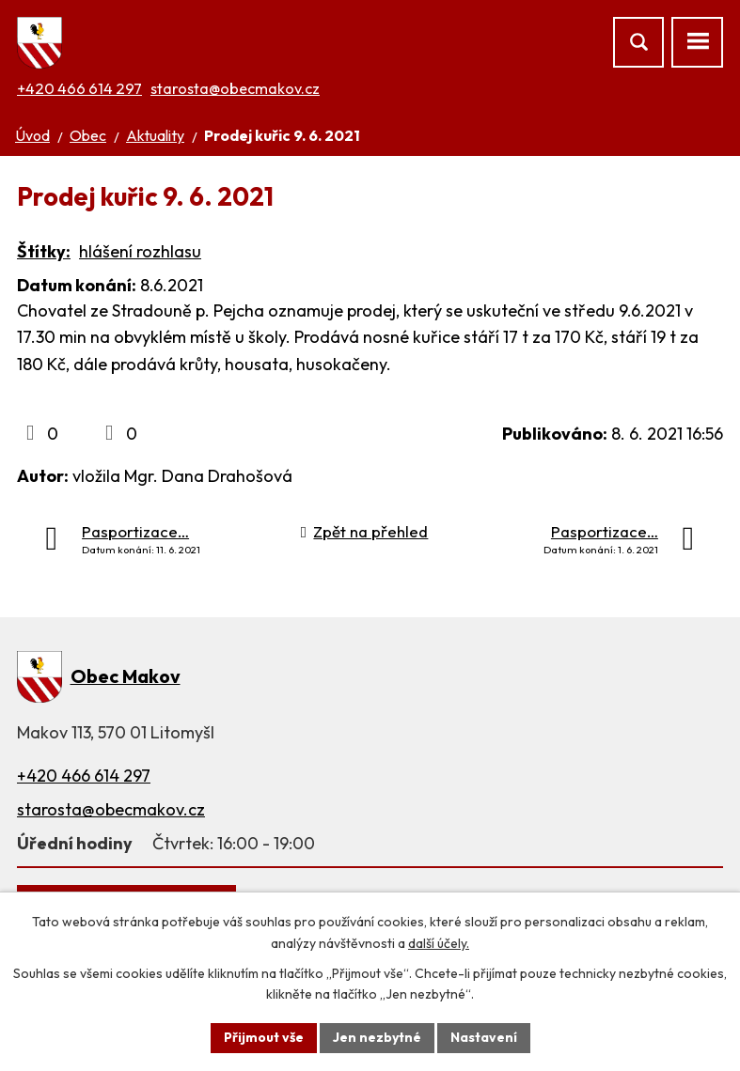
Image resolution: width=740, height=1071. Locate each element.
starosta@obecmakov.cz (235, 88)
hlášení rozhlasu (140, 251)
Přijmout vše (264, 1037)
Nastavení (483, 1037)
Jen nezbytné (377, 1037)
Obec (88, 135)
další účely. (438, 943)
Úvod (32, 135)
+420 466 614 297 (79, 88)
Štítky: (44, 251)
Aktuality (155, 135)
